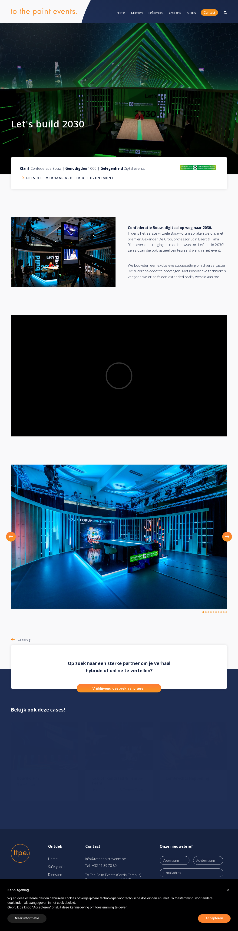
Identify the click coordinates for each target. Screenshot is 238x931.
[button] (16, 537)
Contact (209, 12)
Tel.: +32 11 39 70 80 (100, 865)
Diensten (136, 12)
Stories (191, 12)
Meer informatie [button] (27, 918)
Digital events (134, 168)
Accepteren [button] (214, 918)
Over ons (175, 12)
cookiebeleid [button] (66, 902)
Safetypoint (57, 866)
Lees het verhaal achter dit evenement (70, 178)
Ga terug (23, 640)
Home (120, 12)
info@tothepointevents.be (105, 859)
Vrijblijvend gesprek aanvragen (119, 688)
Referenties (155, 12)
